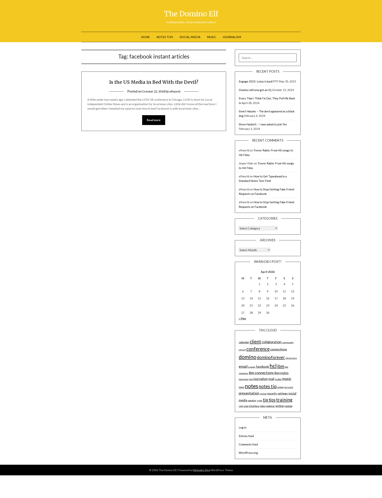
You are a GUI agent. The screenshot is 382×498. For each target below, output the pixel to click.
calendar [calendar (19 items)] (244, 342)
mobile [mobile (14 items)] (278, 379)
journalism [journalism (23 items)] (260, 379)
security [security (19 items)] (272, 393)
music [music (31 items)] (286, 379)
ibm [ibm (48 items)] (280, 366)
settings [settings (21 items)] (283, 393)
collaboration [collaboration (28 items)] (271, 342)
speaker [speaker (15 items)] (252, 400)
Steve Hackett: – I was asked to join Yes (263, 124)
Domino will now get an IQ (255, 90)
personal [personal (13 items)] (288, 387)
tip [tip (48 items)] (265, 399)
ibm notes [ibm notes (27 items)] (281, 373)
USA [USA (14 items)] (241, 406)
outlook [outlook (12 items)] (280, 387)
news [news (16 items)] (241, 387)
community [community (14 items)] (288, 342)
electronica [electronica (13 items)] (291, 358)
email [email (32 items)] (243, 366)
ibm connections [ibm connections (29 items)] (261, 373)
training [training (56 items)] (284, 399)
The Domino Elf (191, 13)
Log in (242, 427)
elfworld (176, 91)
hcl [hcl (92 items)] (273, 365)
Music (211, 37)
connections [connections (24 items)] (278, 349)
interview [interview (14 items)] (243, 379)
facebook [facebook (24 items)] (262, 367)
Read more (154, 120)
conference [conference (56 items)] (258, 348)
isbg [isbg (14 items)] (251, 379)
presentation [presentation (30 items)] (249, 393)
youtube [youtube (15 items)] (288, 406)
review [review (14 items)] (263, 393)
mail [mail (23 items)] (271, 379)
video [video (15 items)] (263, 406)
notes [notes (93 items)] (251, 386)
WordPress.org (248, 452)
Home (145, 37)
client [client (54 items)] (255, 341)
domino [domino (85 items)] (247, 357)
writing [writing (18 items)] (279, 406)
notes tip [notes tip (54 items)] (268, 386)
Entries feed (246, 436)
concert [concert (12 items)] (242, 349)
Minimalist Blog (201, 470)
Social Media (190, 37)
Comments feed (248, 444)
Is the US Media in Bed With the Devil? (154, 81)
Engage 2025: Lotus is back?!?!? (258, 81)
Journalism (232, 37)
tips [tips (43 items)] (272, 399)
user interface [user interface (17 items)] (251, 406)
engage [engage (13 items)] (251, 367)
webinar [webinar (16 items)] (270, 406)
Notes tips (164, 37)
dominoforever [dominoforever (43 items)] (271, 357)
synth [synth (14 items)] (259, 400)
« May (242, 318)
